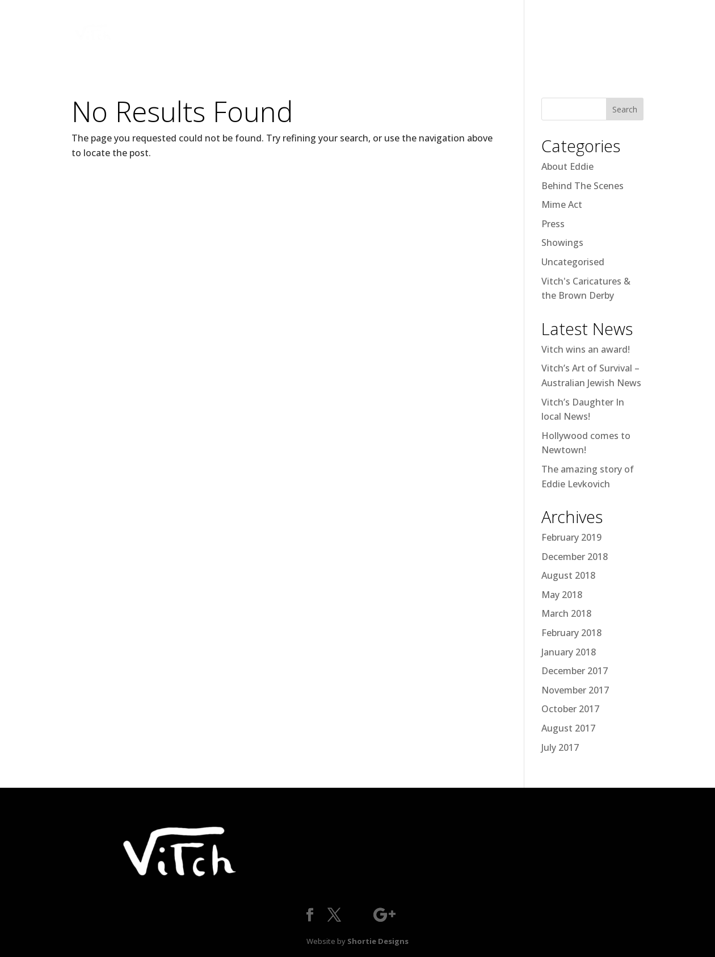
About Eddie (567, 166)
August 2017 (568, 728)
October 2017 (570, 709)
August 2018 (568, 575)
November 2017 (575, 690)
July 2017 (560, 747)
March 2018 (566, 613)
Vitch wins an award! (585, 349)
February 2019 (571, 537)
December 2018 (574, 556)
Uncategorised (572, 262)
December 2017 (574, 671)
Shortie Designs (378, 941)
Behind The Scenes (582, 185)
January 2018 (568, 652)
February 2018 (571, 632)
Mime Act (561, 204)
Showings (562, 242)
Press (553, 224)
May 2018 (561, 594)
